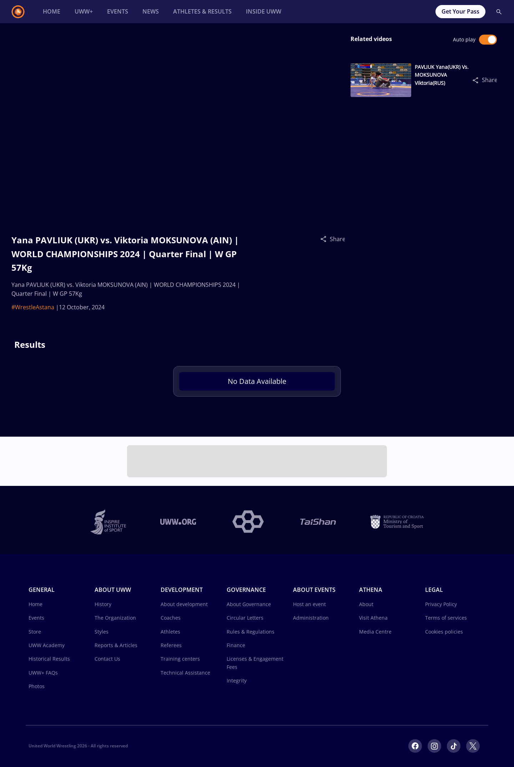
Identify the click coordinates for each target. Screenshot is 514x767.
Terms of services (446, 617)
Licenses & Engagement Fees (255, 662)
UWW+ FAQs (43, 672)
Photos (37, 686)
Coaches (171, 617)
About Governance (249, 604)
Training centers (180, 658)
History (103, 604)
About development (184, 604)
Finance (236, 645)
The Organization (115, 617)
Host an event (309, 604)
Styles (102, 631)
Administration (311, 617)
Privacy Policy (441, 604)
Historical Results (49, 658)
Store (35, 631)
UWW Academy (47, 645)
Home (35, 604)
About (366, 604)
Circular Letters (245, 617)
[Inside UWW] (263, 11)
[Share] (325, 238)
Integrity (237, 680)
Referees (171, 645)
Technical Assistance (185, 672)
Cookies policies (444, 631)
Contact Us (107, 658)
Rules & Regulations (250, 631)
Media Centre (375, 631)
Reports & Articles (116, 645)
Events (36, 617)
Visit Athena (373, 617)
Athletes (170, 631)
